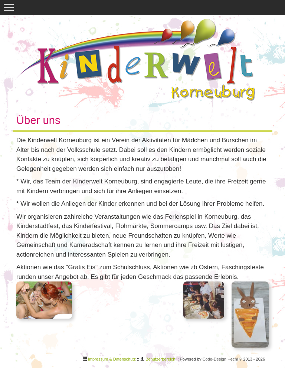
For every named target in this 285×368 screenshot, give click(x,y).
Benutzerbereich (160, 359)
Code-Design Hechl (220, 359)
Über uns (38, 120)
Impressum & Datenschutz (112, 359)
